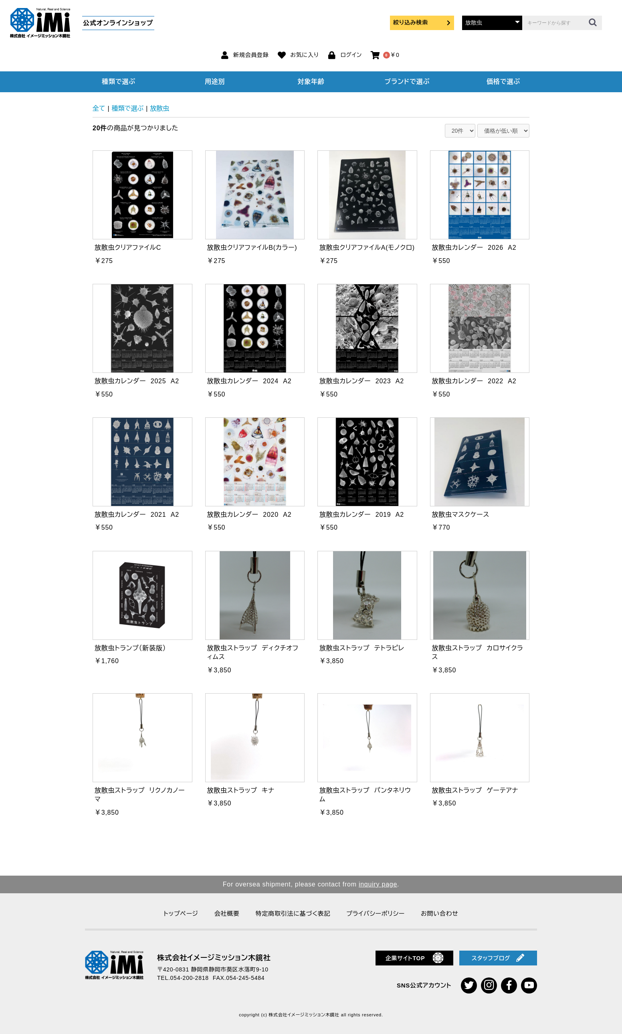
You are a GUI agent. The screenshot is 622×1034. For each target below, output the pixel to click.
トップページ (181, 913)
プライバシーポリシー (375, 913)
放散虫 (159, 108)
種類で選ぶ (118, 81)
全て (99, 108)
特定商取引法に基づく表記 (293, 913)
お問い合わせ (439, 913)
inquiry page (378, 884)
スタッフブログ (498, 958)
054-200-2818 (189, 978)
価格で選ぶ (503, 81)
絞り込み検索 (422, 22)
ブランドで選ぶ (407, 81)
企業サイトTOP (415, 958)
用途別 (215, 81)
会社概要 (227, 913)
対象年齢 (311, 81)
